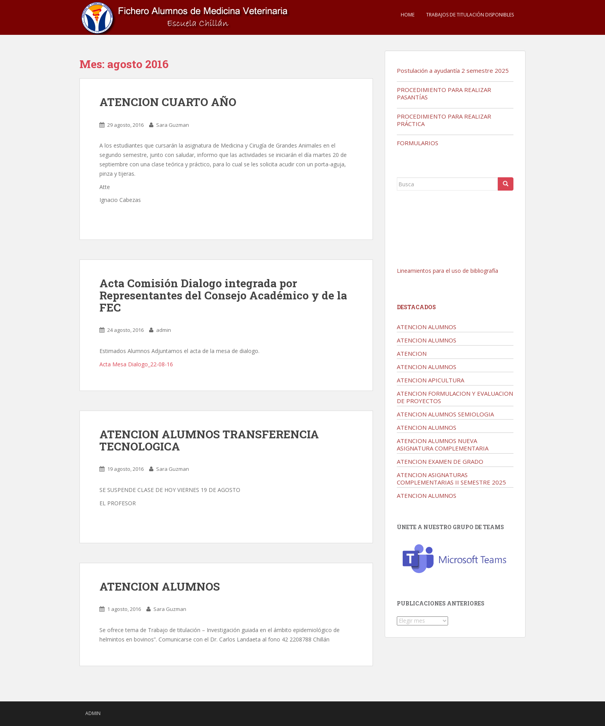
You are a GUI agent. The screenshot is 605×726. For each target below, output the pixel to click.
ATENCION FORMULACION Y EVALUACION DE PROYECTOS (455, 397)
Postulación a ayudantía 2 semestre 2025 (453, 70)
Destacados (416, 307)
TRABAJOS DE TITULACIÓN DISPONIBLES (470, 14)
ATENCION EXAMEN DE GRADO (440, 461)
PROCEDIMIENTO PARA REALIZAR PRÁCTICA (444, 120)
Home (407, 14)
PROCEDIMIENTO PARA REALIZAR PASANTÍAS (444, 93)
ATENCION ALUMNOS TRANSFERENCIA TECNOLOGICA (209, 440)
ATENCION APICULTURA (430, 380)
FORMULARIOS (417, 143)
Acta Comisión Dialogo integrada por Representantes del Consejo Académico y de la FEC (223, 295)
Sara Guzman (172, 124)
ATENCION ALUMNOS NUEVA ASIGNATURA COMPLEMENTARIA (442, 444)
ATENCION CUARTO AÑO (167, 102)
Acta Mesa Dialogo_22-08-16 (136, 364)
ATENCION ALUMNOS (159, 586)
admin (163, 329)
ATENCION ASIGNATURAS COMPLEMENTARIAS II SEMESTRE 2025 (451, 478)
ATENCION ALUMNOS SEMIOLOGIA (445, 414)
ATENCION (412, 353)
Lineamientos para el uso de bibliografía (447, 270)
